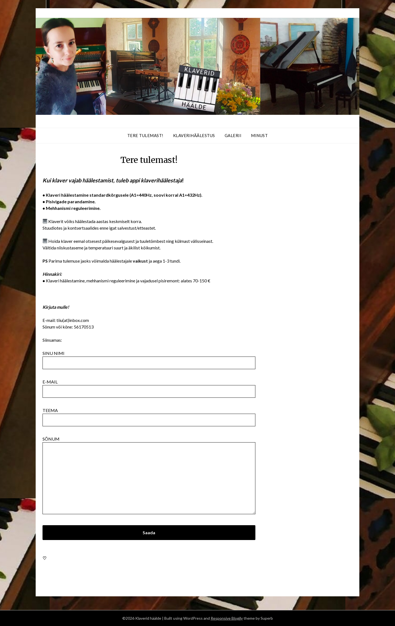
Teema (149, 415)
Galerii (233, 135)
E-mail (149, 386)
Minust (259, 135)
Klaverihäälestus (194, 135)
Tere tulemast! (145, 135)
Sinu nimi (149, 357)
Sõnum (149, 475)
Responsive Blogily (227, 618)
